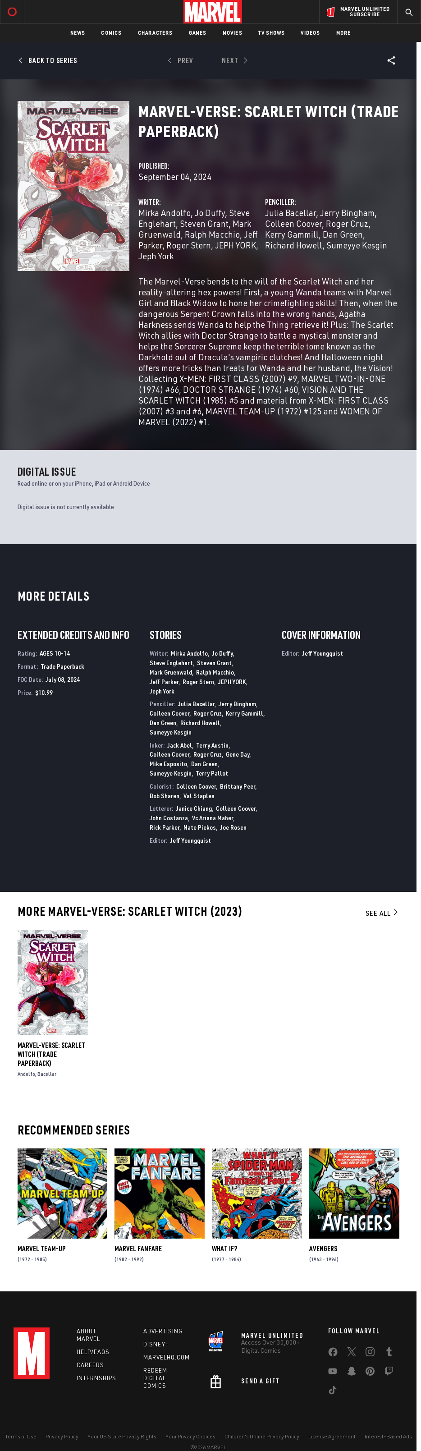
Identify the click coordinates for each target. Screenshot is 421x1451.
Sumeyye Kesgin (356, 245)
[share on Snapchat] (351, 1373)
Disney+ (156, 1344)
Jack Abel (179, 745)
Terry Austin (212, 745)
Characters (155, 32)
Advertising (163, 1331)
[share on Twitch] (389, 1373)
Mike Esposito (168, 763)
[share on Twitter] (351, 1353)
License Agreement (332, 1436)
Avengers (323, 1248)
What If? (224, 1248)
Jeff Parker (164, 681)
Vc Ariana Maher (212, 818)
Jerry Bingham (347, 212)
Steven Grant (204, 223)
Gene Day (237, 754)
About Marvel (88, 1334)
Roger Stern (188, 245)
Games (197, 32)
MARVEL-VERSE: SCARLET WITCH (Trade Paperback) (51, 1054)
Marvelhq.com (166, 1357)
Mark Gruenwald (171, 672)
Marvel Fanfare (138, 1248)
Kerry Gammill (292, 234)
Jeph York (156, 256)
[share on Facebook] (333, 1354)
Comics (111, 32)
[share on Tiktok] (332, 1391)
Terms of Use (21, 1436)
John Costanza (169, 818)
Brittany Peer (237, 786)
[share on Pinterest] (370, 1373)
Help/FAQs (93, 1351)
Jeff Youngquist (190, 840)
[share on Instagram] (370, 1353)
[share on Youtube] (332, 1373)
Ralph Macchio (212, 234)
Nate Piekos (199, 827)
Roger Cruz (347, 223)
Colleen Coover (293, 223)
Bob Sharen (164, 795)
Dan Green (343, 234)
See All (382, 913)
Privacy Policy (62, 1436)
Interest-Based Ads (388, 1436)
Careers (90, 1364)
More (343, 32)
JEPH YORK (235, 245)
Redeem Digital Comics (155, 1378)
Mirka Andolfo (164, 212)
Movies (232, 32)
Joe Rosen (233, 827)
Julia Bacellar (290, 212)
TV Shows (271, 32)
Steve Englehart (171, 662)
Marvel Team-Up (42, 1248)
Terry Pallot (212, 773)
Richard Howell (293, 245)
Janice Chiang (194, 808)
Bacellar (46, 1073)
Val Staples (199, 795)
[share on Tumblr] (389, 1353)
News (77, 32)
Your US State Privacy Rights (121, 1436)
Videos (310, 32)
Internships (96, 1378)
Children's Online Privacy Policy (261, 1436)
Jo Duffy (210, 212)
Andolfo (26, 1073)
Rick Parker (164, 827)
